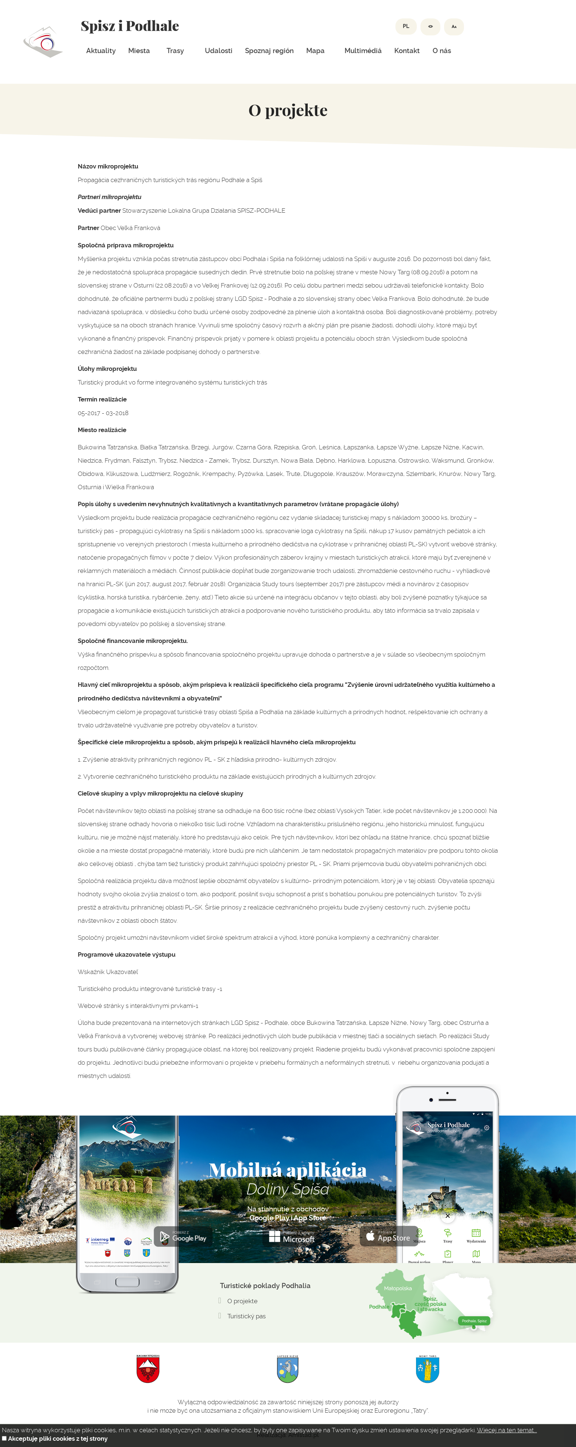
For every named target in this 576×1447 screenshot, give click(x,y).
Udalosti (219, 51)
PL (406, 26)
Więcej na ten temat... (507, 1430)
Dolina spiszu (43, 42)
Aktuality (101, 51)
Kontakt (407, 51)
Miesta (139, 51)
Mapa (315, 51)
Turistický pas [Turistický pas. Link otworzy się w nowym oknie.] (246, 1316)
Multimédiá (363, 51)
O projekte (242, 1301)
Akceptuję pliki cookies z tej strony (58, 1438)
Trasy (175, 51)
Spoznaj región (269, 51)
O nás (442, 51)
